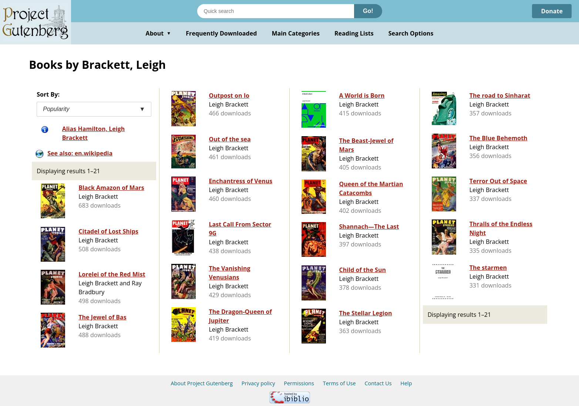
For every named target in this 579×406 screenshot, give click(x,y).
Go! (368, 11)
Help (406, 383)
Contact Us (377, 383)
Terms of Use (339, 383)
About (158, 33)
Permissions (299, 383)
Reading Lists (354, 33)
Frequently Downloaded (221, 33)
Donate (552, 11)
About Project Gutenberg (202, 383)
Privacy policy (258, 383)
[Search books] (275, 11)
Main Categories (296, 33)
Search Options (411, 33)
